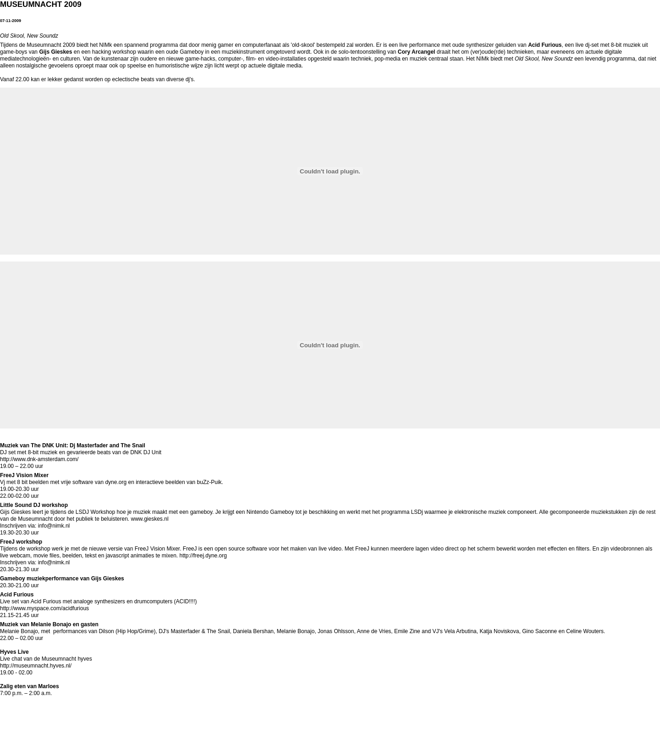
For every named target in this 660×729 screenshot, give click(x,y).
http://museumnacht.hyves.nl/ (36, 665)
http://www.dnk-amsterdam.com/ (39, 459)
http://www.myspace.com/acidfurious (44, 608)
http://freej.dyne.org (203, 555)
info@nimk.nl (53, 526)
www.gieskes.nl (150, 519)
